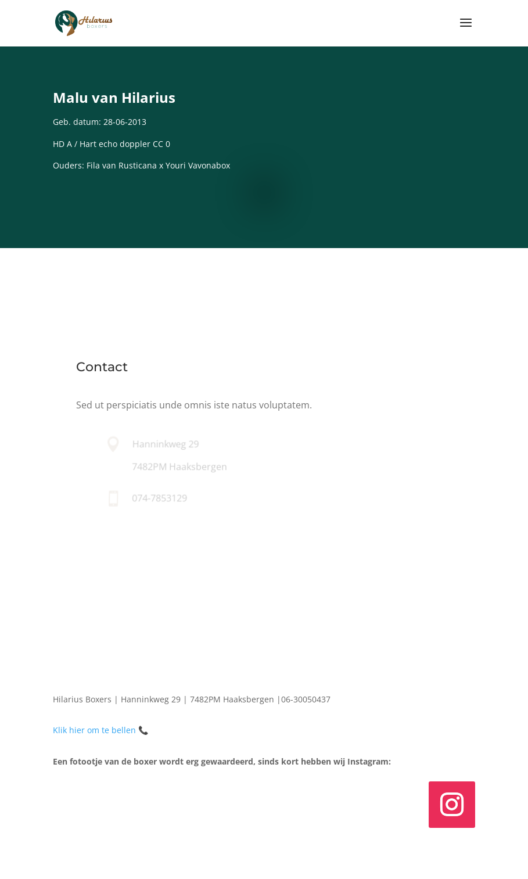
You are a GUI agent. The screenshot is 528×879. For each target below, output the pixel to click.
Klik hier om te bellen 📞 (100, 730)
